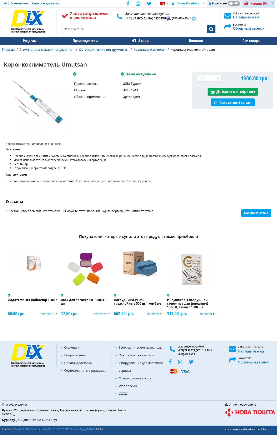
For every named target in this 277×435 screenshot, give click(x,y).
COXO (123, 394)
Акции (141, 40)
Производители (84, 40)
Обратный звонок (248, 28)
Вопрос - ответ (75, 355)
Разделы (29, 40)
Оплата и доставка (45, 3)
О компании (19, 3)
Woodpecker (128, 386)
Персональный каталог (235, 102)
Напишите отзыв (256, 213)
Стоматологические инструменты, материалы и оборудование (53, 429)
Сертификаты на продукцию (85, 370)
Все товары (248, 40)
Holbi (271, 429)
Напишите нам (246, 17)
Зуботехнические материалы (140, 347)
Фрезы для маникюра (135, 378)
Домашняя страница (5, 3)
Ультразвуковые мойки (136, 355)
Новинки (193, 40)
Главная (8, 50)
